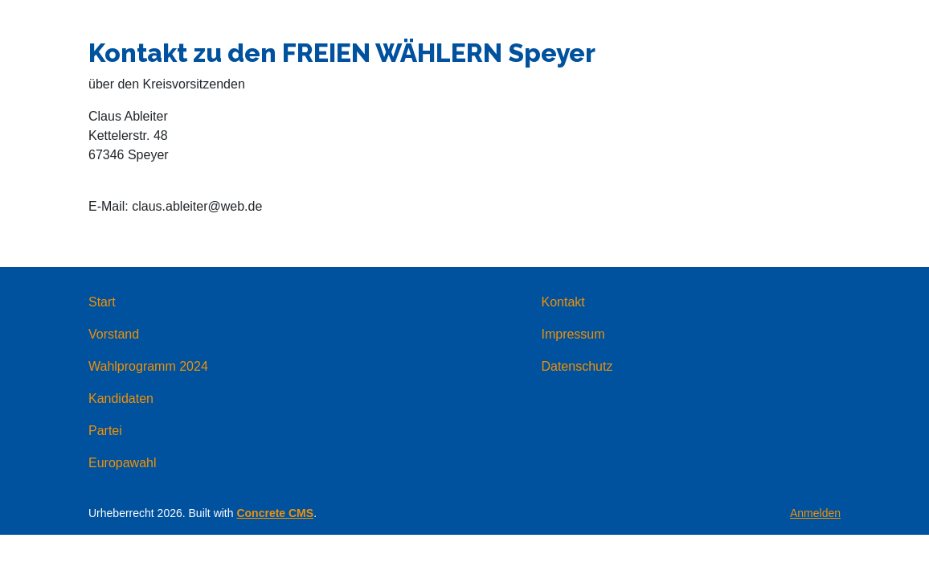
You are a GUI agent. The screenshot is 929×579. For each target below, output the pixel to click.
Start (102, 302)
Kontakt (562, 302)
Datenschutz (576, 366)
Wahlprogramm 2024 (148, 366)
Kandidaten (120, 398)
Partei (105, 430)
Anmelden (815, 513)
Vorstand (113, 334)
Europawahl (122, 463)
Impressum (572, 334)
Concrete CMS (274, 513)
